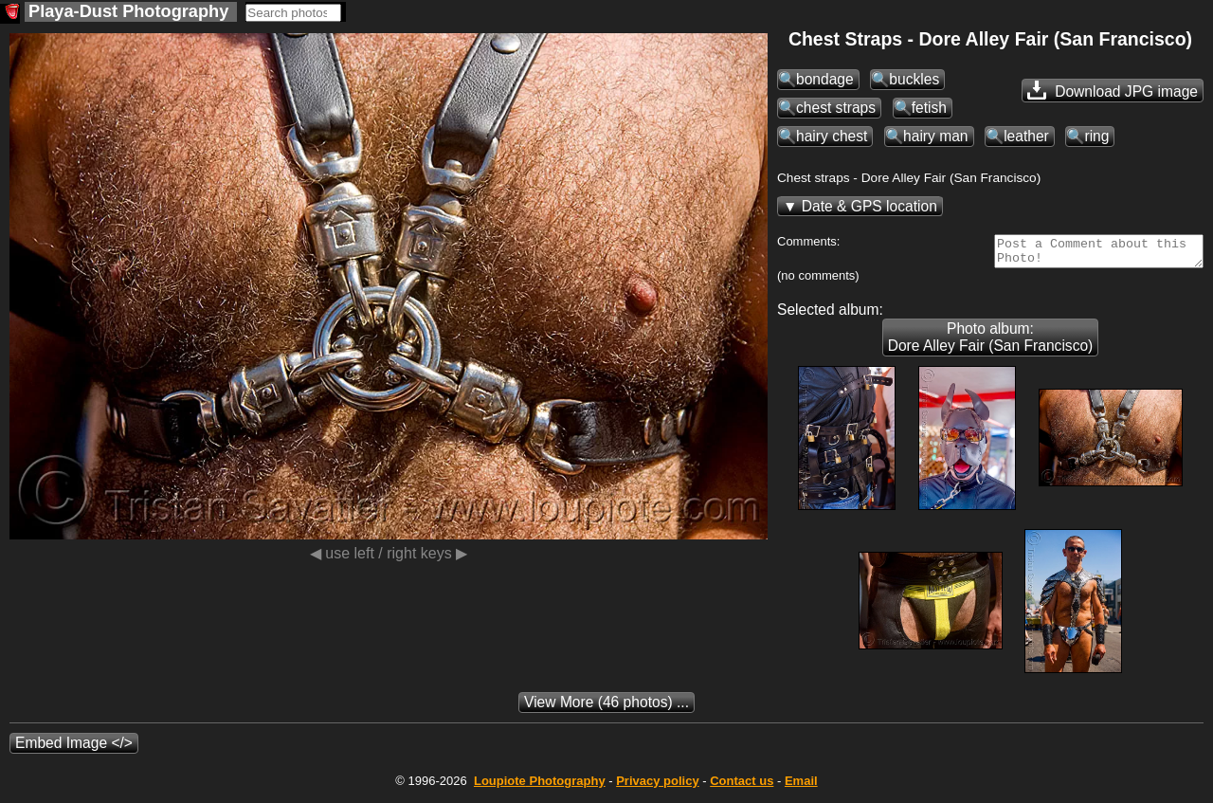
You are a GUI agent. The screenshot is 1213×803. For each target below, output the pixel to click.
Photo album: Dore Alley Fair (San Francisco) (991, 342)
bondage (825, 79)
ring (1096, 136)
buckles (914, 79)
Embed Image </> (74, 748)
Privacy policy (657, 786)
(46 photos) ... (606, 708)
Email (801, 786)
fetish (929, 108)
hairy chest (831, 136)
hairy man (935, 136)
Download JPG (1112, 90)
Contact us (741, 786)
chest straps (836, 108)
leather (1026, 136)
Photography (540, 786)
